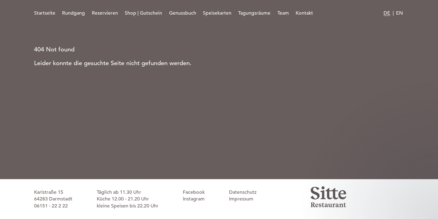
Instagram (194, 199)
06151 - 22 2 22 (51, 206)
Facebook (194, 192)
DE (387, 13)
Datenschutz (242, 192)
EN (399, 13)
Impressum (241, 199)
